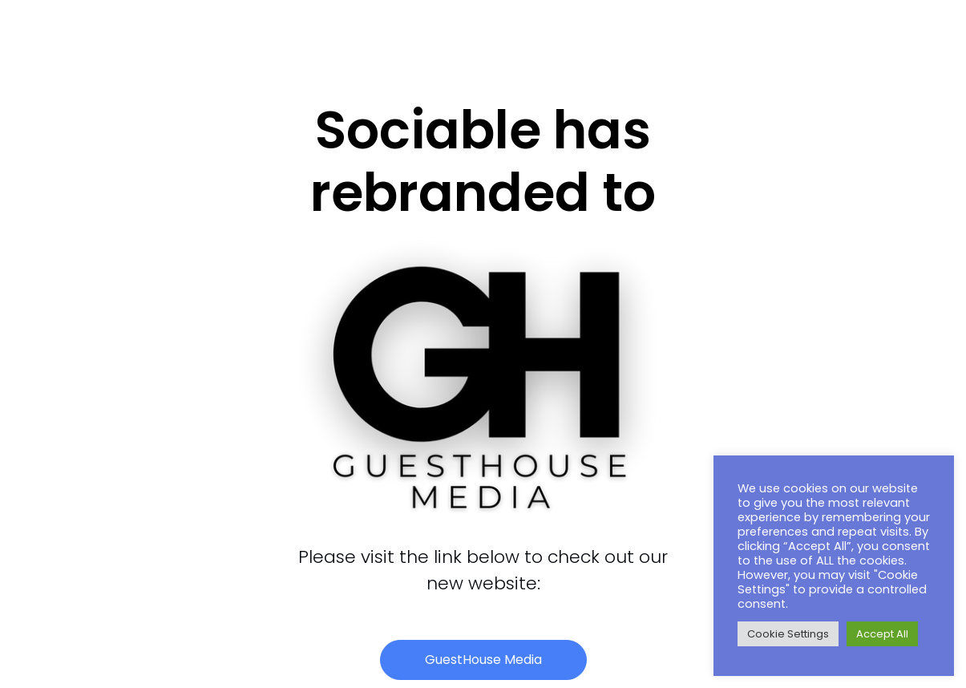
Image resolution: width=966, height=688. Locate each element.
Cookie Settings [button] (788, 633)
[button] (483, 660)
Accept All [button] (882, 633)
